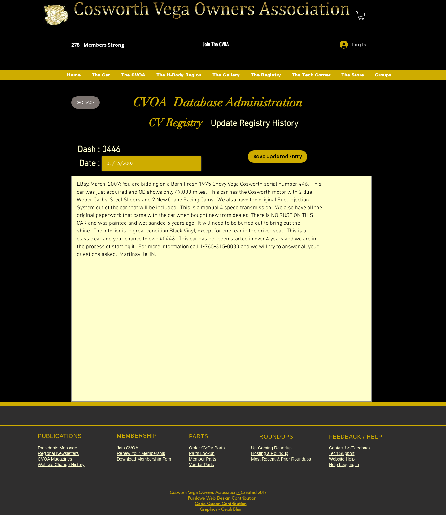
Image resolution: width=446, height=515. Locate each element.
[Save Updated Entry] (277, 156)
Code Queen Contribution (221, 503)
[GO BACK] (85, 102)
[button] (361, 15)
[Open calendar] (192, 163)
